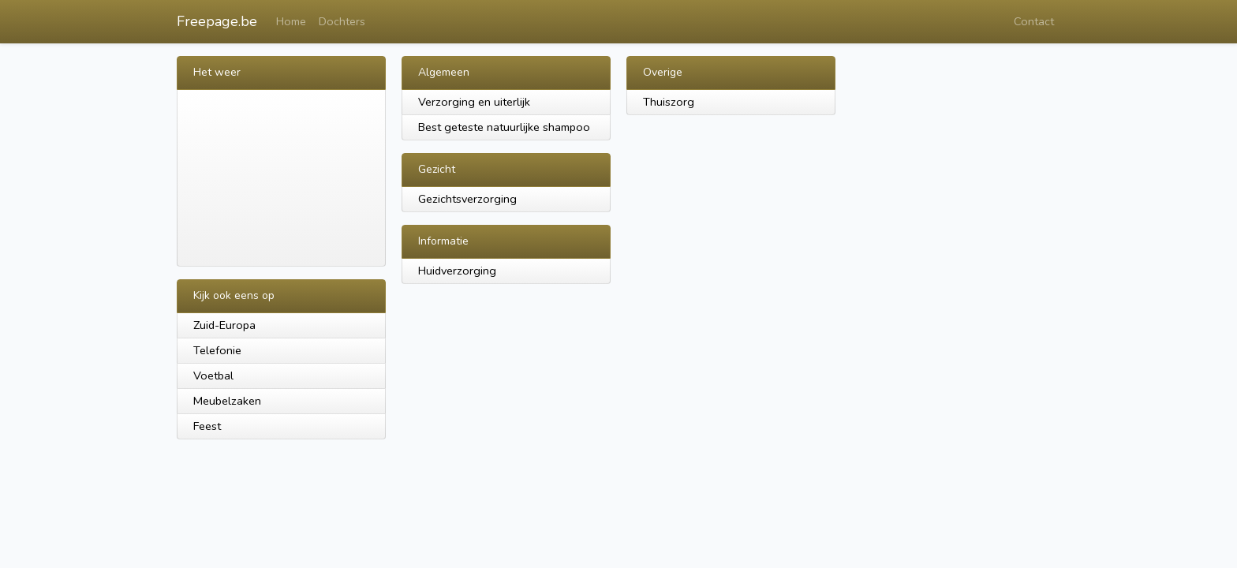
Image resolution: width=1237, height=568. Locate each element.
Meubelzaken (227, 401)
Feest (207, 426)
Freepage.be (217, 21)
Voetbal (213, 375)
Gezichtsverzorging (467, 199)
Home (291, 21)
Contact (1034, 21)
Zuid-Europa (224, 325)
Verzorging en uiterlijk (474, 102)
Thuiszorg (668, 102)
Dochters (342, 21)
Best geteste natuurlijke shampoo (504, 127)
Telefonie (217, 350)
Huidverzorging (457, 270)
